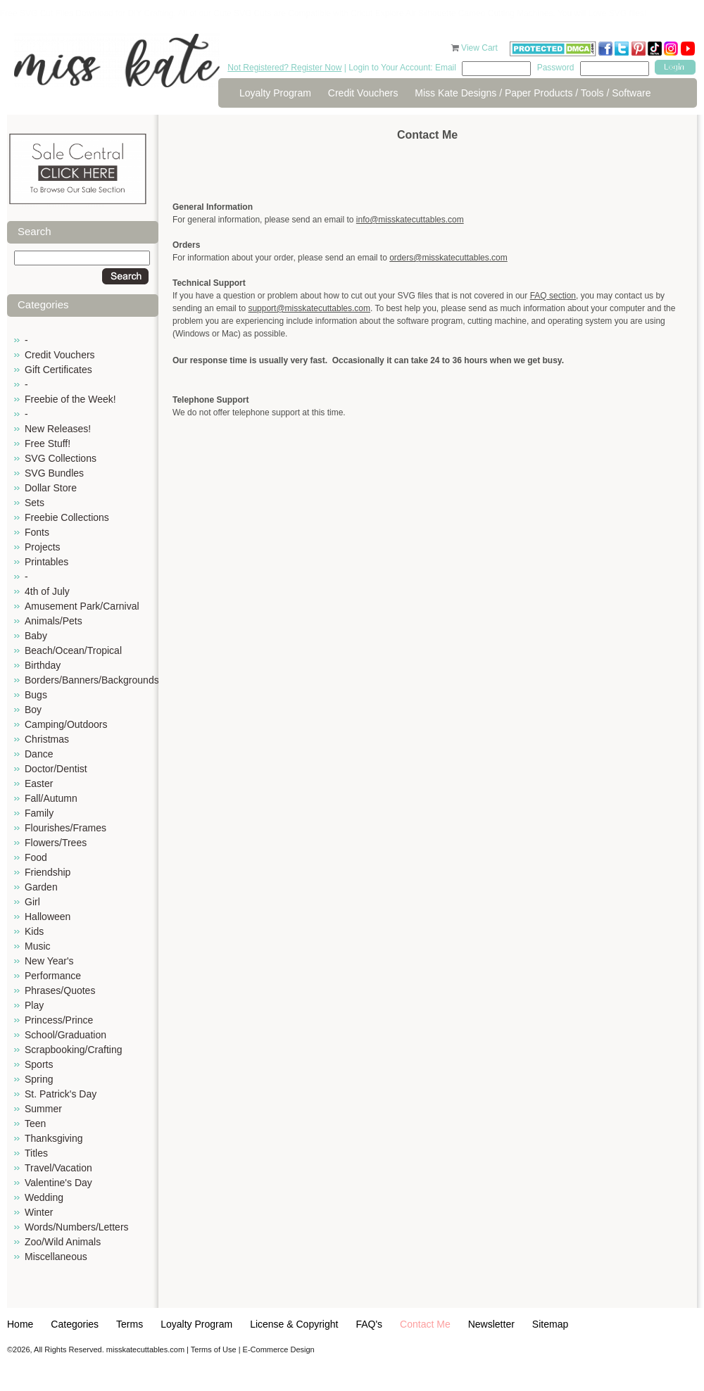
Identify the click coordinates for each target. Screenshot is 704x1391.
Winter (39, 1212)
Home (20, 1324)
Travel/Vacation (58, 1167)
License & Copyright (294, 1324)
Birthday (43, 665)
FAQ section (553, 296)
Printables (46, 561)
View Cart (480, 48)
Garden (41, 887)
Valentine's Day (58, 1182)
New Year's (49, 961)
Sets (34, 502)
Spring (39, 1079)
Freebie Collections (67, 517)
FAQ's (369, 1324)
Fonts (37, 532)
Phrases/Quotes (60, 990)
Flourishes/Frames (65, 827)
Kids (34, 931)
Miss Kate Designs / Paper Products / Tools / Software (532, 93)
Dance (39, 754)
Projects (43, 547)
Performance (53, 975)
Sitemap (550, 1324)
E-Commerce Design (279, 1349)
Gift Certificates (58, 369)
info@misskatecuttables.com (410, 220)
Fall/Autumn (51, 798)
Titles (36, 1153)
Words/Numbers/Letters (77, 1227)
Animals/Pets (53, 621)
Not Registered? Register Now (284, 68)
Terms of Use (214, 1349)
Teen (35, 1123)
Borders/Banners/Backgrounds (92, 680)
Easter (39, 783)
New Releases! (58, 428)
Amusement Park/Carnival (82, 606)
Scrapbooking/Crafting (73, 1049)
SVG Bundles (54, 473)
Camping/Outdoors (66, 724)
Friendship (47, 872)
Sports (39, 1064)
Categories (75, 1324)
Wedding (44, 1197)
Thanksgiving (54, 1138)
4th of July (47, 591)
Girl (32, 901)
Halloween (47, 916)
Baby (36, 635)
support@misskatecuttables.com (309, 308)
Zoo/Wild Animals (63, 1241)
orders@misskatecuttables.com (448, 258)
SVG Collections (60, 458)
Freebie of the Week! (70, 399)
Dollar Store (51, 487)
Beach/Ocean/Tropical (73, 650)
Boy (33, 709)
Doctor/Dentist (56, 768)
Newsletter (491, 1324)
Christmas (47, 739)
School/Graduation (65, 1034)
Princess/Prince (59, 1020)
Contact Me (425, 1324)
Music (38, 946)
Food (36, 857)
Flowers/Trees (56, 842)
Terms (129, 1324)
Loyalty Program (275, 93)
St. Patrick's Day (60, 1094)
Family (39, 813)
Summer (43, 1108)
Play (34, 1005)
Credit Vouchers (363, 93)
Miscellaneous (56, 1256)
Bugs (36, 694)
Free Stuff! (47, 443)
